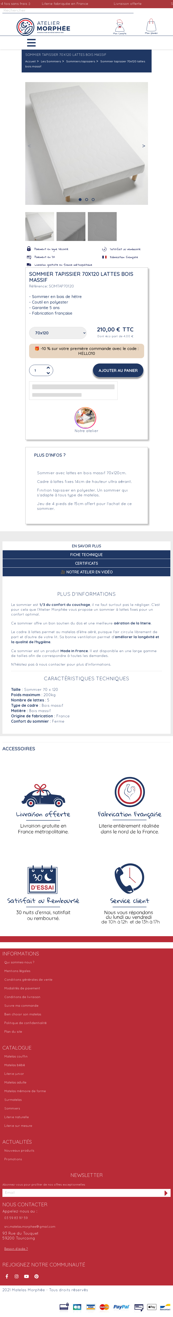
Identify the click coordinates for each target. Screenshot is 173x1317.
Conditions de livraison (22, 997)
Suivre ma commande (21, 1006)
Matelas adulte (15, 1082)
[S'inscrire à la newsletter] (166, 1193)
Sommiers (12, 1108)
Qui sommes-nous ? (19, 962)
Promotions (13, 1159)
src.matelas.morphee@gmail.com (29, 1227)
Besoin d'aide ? (16, 1249)
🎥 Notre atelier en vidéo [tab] (87, 572)
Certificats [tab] (86, 563)
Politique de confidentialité (25, 1023)
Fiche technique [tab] (86, 554)
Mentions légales (17, 971)
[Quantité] (41, 370)
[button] (35, 42)
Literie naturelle (16, 1117)
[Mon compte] (120, 27)
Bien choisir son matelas (22, 1014)
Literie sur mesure (18, 1126)
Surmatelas (13, 1100)
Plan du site (13, 1032)
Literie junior (14, 1074)
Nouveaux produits (19, 1150)
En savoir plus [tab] (86, 546)
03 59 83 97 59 (16, 1218)
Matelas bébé (14, 1065)
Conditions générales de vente (28, 980)
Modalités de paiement (22, 988)
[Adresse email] (82, 1193)
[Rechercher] (68, 10)
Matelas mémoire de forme (25, 1091)
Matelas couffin (16, 1056)
